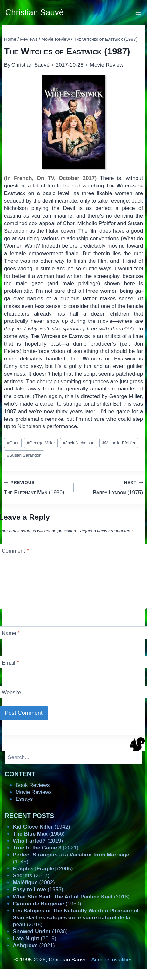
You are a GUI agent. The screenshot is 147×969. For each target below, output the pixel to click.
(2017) (31, 876)
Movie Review (107, 65)
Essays (24, 799)
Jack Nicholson (78, 442)
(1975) (111, 487)
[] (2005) (43, 869)
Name (11, 633)
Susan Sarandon (24, 455)
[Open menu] (138, 12)
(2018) (71, 897)
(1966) (38, 834)
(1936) (40, 932)
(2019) (38, 841)
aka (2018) (75, 918)
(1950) (47, 904)
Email (10, 663)
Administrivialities (111, 960)
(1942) (41, 827)
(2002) (34, 883)
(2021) (45, 848)
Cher (13, 442)
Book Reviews (33, 785)
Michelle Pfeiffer (118, 442)
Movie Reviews (34, 792)
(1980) (36, 487)
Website (11, 693)
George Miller (41, 442)
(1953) (38, 889)
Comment (15, 551)
